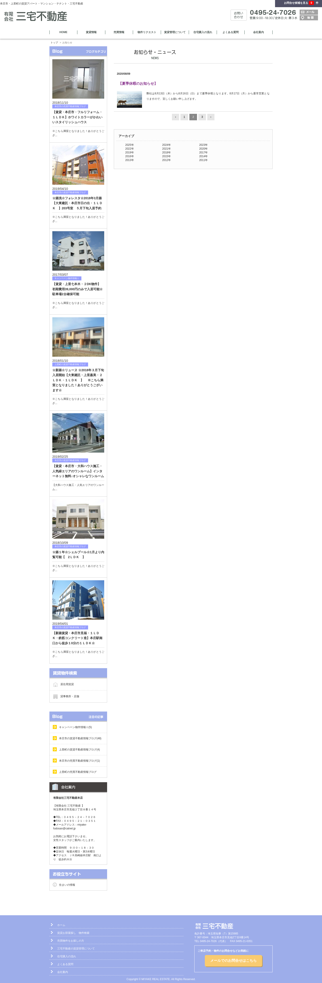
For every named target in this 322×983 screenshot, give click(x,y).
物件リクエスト (147, 32)
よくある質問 (230, 32)
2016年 (129, 156)
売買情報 (119, 32)
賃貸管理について (175, 32)
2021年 (166, 148)
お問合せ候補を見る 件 (301, 3)
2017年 (203, 152)
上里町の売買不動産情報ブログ (78, 771)
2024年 (166, 144)
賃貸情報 (91, 32)
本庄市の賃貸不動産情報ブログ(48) (80, 738)
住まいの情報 (67, 884)
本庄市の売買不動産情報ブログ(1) (79, 760)
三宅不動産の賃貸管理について (76, 948)
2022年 (129, 148)
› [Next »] (210, 117)
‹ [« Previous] (175, 117)
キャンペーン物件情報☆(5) (75, 727)
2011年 (203, 160)
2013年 (129, 160)
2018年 (166, 152)
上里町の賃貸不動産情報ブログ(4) (79, 749)
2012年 (166, 160)
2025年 (129, 144)
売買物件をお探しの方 (70, 940)
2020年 (203, 148)
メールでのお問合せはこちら (233, 960)
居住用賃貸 (67, 684)
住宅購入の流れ (202, 32)
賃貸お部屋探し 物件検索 (73, 932)
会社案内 (258, 32)
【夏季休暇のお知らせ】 (138, 83)
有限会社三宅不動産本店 (68, 797)
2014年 (203, 156)
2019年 (129, 152)
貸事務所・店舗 (69, 696)
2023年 (203, 144)
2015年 (166, 156)
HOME (63, 32)
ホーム (61, 925)
